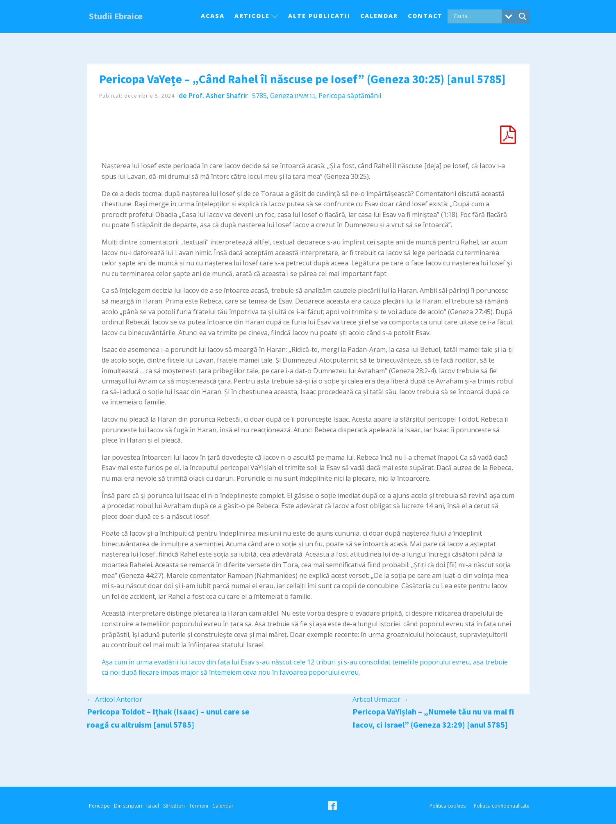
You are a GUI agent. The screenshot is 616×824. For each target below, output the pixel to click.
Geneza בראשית (292, 95)
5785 (259, 95)
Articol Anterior (114, 699)
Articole (256, 16)
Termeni (198, 805)
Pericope (99, 805)
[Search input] (477, 16)
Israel (152, 805)
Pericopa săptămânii (349, 95)
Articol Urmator (380, 699)
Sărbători (174, 805)
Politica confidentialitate (502, 805)
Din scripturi (128, 805)
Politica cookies (448, 805)
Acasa (213, 16)
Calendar (379, 16)
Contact (425, 16)
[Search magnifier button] (523, 16)
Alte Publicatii (319, 16)
